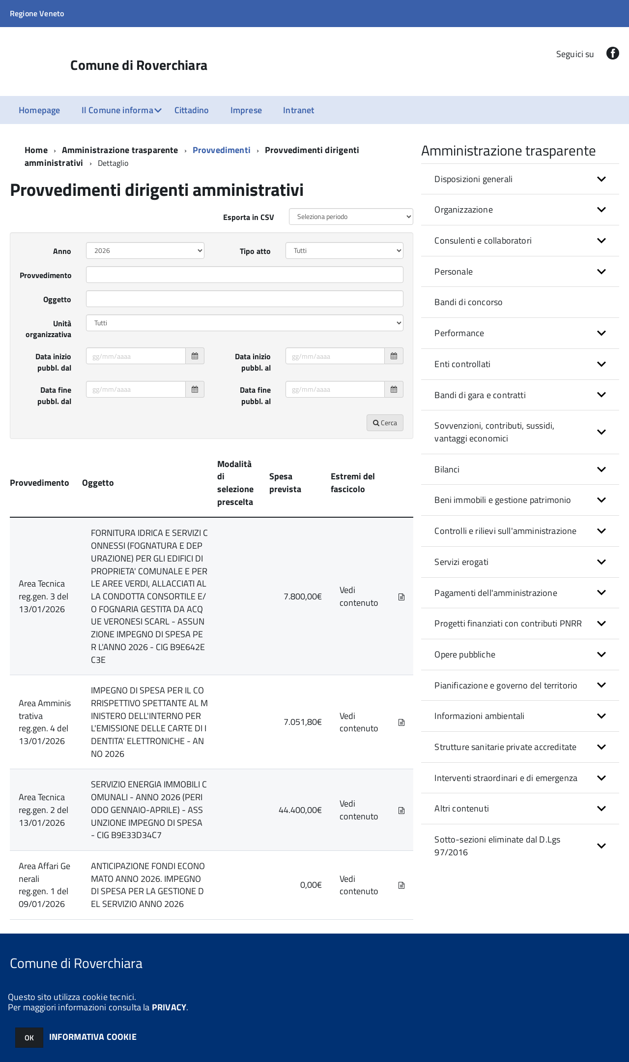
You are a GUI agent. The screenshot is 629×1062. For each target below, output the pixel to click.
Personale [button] (453, 271)
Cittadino (191, 110)
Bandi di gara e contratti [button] (480, 395)
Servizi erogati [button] (461, 561)
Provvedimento (46, 275)
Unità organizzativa (48, 329)
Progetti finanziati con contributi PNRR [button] (508, 623)
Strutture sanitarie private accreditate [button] (505, 746)
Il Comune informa (117, 110)
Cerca (385, 422)
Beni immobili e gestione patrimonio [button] (502, 499)
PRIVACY (169, 1007)
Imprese (246, 110)
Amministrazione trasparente (120, 149)
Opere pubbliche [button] (464, 654)
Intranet (298, 110)
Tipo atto (255, 251)
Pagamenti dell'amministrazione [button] (495, 592)
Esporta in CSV (248, 217)
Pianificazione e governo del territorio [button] (505, 685)
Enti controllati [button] (462, 364)
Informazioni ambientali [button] (479, 715)
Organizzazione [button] (463, 209)
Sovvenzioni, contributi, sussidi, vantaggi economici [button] (494, 432)
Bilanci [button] (446, 469)
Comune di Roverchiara (138, 65)
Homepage (39, 110)
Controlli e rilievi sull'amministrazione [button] (505, 530)
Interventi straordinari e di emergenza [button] (505, 777)
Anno (62, 251)
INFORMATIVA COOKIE (93, 1036)
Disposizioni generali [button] (473, 179)
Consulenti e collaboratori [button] (483, 240)
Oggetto (57, 299)
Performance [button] (459, 333)
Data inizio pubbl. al (253, 362)
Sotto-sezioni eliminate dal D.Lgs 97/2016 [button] (497, 846)
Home (36, 149)
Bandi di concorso (468, 302)
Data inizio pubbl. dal (53, 362)
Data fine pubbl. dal (54, 395)
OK (29, 1037)
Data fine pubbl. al (255, 395)
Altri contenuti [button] (461, 808)
